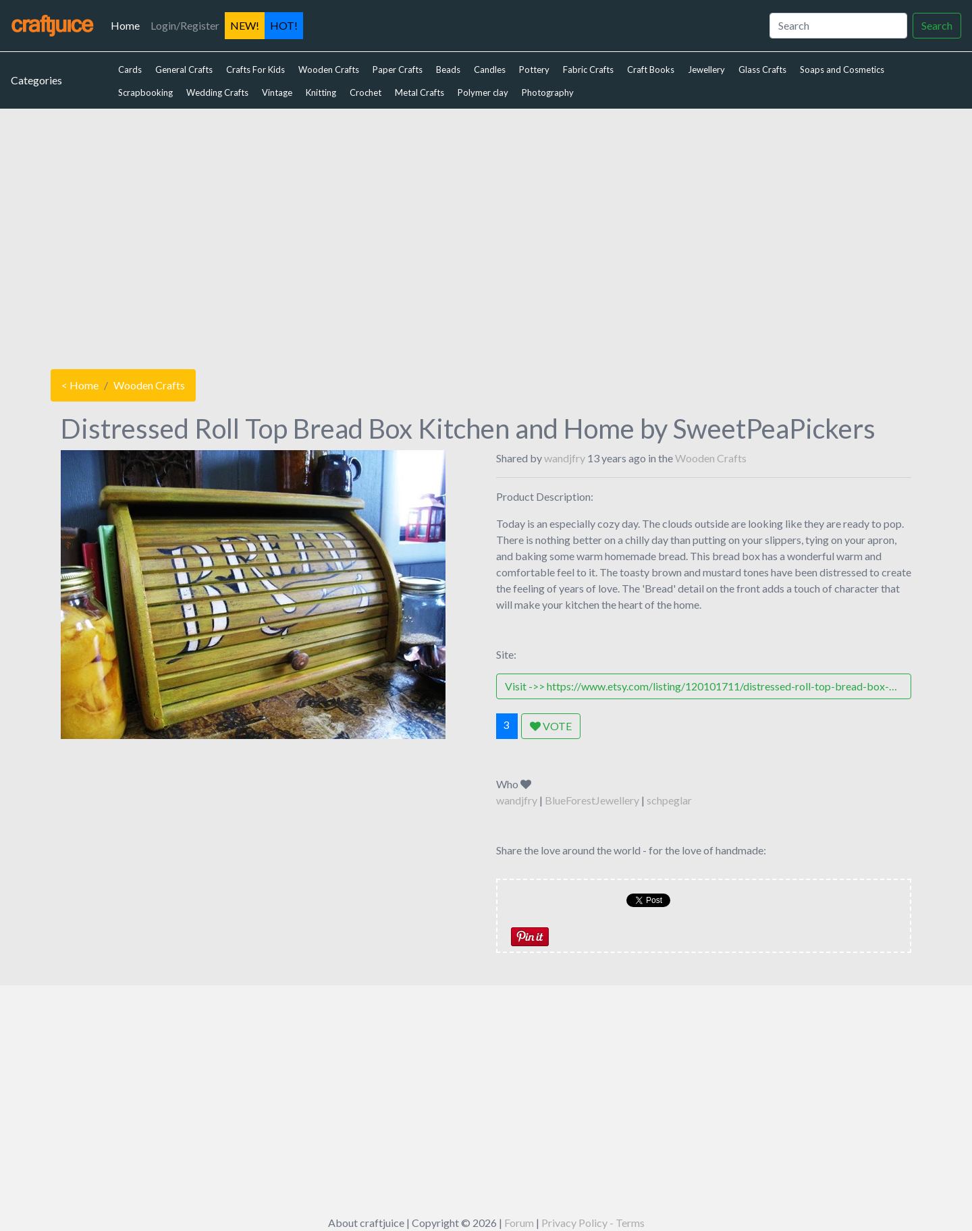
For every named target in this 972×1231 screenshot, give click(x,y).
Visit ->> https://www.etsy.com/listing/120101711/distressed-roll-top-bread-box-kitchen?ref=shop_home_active (708, 686)
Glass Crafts (762, 69)
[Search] (838, 25)
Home (128, 24)
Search (936, 25)
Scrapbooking (145, 92)
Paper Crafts (398, 69)
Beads (448, 69)
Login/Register (185, 25)
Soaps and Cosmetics (842, 69)
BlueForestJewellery (592, 800)
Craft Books (650, 69)
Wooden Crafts (328, 69)
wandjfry (564, 458)
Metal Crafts (419, 92)
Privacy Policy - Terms (593, 1222)
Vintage (277, 92)
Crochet (365, 92)
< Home (80, 385)
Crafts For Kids (255, 69)
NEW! (244, 25)
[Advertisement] (486, 235)
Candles (490, 69)
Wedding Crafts (217, 92)
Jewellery (706, 69)
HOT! (284, 25)
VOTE (551, 725)
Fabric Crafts (588, 69)
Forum (519, 1222)
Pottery (534, 69)
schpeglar (669, 800)
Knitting (321, 92)
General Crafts (184, 69)
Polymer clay (483, 92)
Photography (548, 92)
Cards (130, 69)
